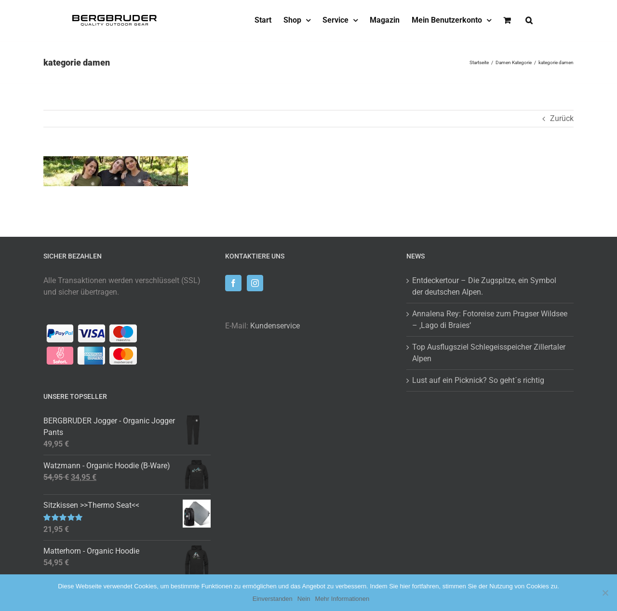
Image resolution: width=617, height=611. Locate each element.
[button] (529, 20)
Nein (303, 598)
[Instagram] (255, 283)
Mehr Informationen (342, 598)
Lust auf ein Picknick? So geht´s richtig (478, 380)
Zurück (562, 118)
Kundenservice (275, 325)
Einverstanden (273, 598)
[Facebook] (233, 283)
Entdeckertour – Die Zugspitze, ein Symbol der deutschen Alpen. (484, 286)
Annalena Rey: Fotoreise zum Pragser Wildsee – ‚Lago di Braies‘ (489, 319)
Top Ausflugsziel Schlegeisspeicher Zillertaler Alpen (488, 352)
